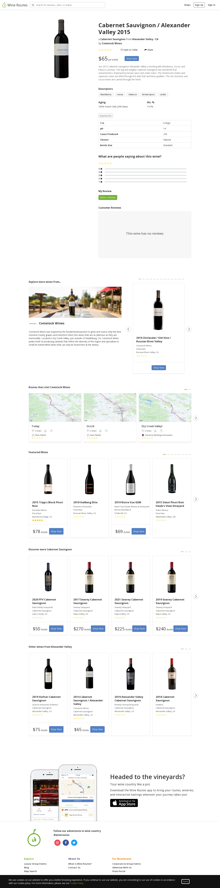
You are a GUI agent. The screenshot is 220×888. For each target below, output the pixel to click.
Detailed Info (106, 116)
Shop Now (131, 58)
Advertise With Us (121, 867)
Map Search (30, 871)
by (110, 43)
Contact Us (74, 867)
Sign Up (199, 4)
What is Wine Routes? (80, 863)
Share (148, 49)
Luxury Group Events (35, 863)
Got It (185, 881)
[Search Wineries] (67, 5)
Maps (187, 4)
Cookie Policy (76, 883)
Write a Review (107, 197)
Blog (26, 867)
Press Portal (118, 871)
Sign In (211, 4)
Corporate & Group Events (126, 863)
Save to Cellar (129, 49)
